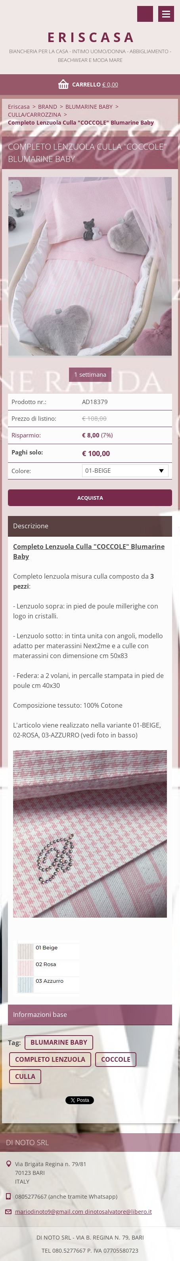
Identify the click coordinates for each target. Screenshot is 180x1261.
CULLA (25, 1076)
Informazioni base (40, 1014)
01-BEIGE (98, 470)
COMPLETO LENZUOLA (50, 1059)
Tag (13, 1042)
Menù (166, 14)
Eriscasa (19, 106)
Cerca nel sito (145, 14)
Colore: (21, 471)
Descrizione (30, 526)
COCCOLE (115, 1059)
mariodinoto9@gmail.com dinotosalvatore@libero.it (83, 1211)
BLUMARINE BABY (89, 106)
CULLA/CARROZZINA (34, 114)
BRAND (47, 106)
